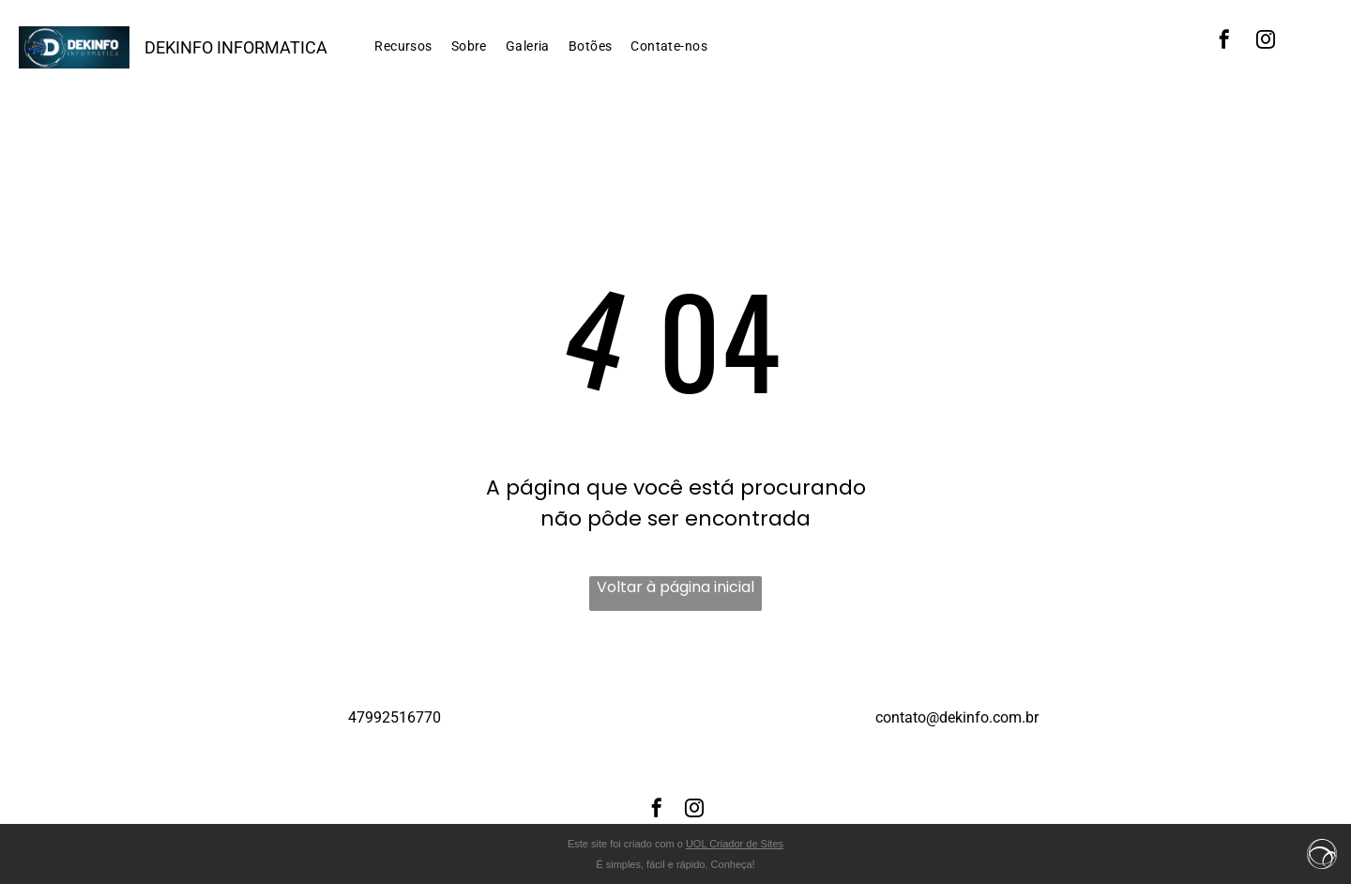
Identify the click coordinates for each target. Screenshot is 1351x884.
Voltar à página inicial (675, 587)
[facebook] (1224, 41)
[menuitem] (403, 46)
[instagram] (1266, 41)
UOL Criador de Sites (734, 843)
